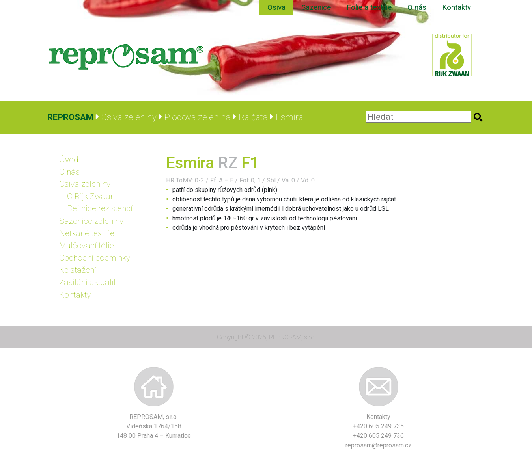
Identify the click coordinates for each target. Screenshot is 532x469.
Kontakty (456, 7)
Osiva (276, 7)
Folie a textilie (369, 7)
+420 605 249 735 (378, 426)
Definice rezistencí (100, 208)
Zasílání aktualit (87, 282)
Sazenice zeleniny (91, 221)
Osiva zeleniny (84, 184)
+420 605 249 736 (378, 435)
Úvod (68, 159)
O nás (416, 7)
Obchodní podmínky (94, 257)
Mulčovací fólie (86, 245)
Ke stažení (77, 270)
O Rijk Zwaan (91, 196)
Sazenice (316, 7)
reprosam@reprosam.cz (378, 445)
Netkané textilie (86, 233)
